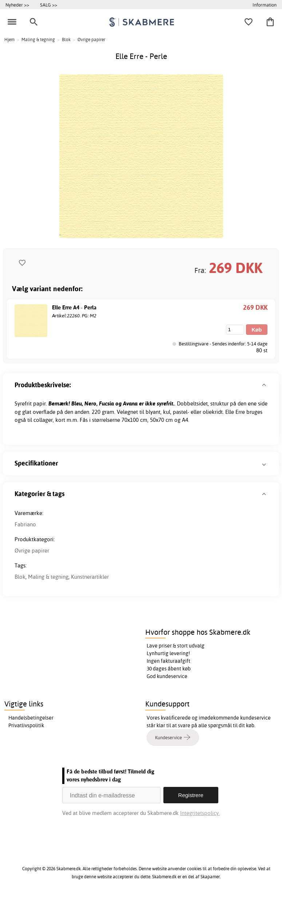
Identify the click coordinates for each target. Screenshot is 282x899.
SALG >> (48, 5)
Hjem (9, 39)
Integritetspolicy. (200, 812)
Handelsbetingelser (30, 717)
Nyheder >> (17, 5)
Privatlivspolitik (26, 725)
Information (265, 5)
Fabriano (25, 524)
